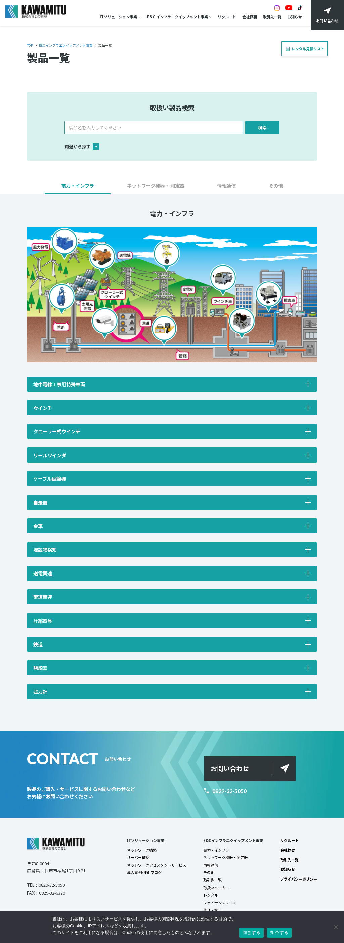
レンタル (210, 895)
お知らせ (294, 16)
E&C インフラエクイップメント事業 (177, 16)
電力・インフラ (216, 850)
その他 (208, 872)
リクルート (227, 16)
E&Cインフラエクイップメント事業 (233, 840)
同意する (251, 932)
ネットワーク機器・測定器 (225, 857)
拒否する (279, 932)
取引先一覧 (272, 16)
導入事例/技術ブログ (144, 872)
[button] (78, 188)
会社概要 (249, 16)
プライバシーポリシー (298, 879)
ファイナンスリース (219, 902)
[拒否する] (335, 927)
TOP (30, 45)
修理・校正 (212, 910)
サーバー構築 (138, 857)
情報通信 (210, 865)
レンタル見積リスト (306, 46)
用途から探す (81, 146)
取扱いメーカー (216, 887)
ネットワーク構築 (142, 850)
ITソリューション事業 (118, 16)
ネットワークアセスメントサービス (156, 865)
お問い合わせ (230, 768)
